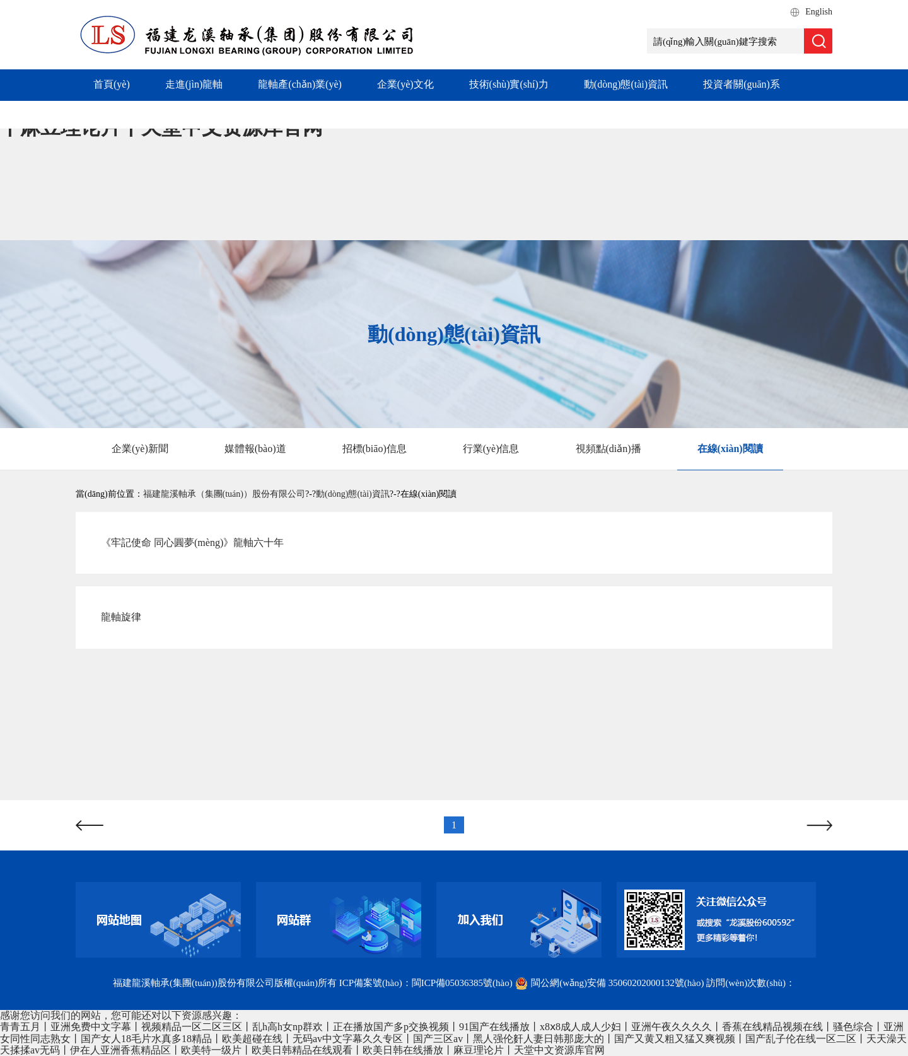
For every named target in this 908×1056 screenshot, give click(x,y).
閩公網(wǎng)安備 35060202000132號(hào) (610, 983)
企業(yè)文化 (405, 84)
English (818, 11)
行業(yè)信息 (491, 448)
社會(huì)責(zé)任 (267, 113)
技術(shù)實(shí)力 (509, 84)
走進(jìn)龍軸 (194, 84)
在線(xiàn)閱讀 (730, 448)
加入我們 (360, 113)
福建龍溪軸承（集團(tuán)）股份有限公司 (224, 494)
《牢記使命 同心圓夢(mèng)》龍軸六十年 (192, 542)
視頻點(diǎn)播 (608, 448)
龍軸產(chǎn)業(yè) (300, 84)
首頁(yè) (111, 84)
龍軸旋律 (121, 617)
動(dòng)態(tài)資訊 (626, 84)
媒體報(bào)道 (255, 448)
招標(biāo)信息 (374, 448)
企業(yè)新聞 (140, 448)
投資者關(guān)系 (741, 84)
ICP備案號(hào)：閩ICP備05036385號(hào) (426, 983)
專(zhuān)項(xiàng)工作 (143, 113)
